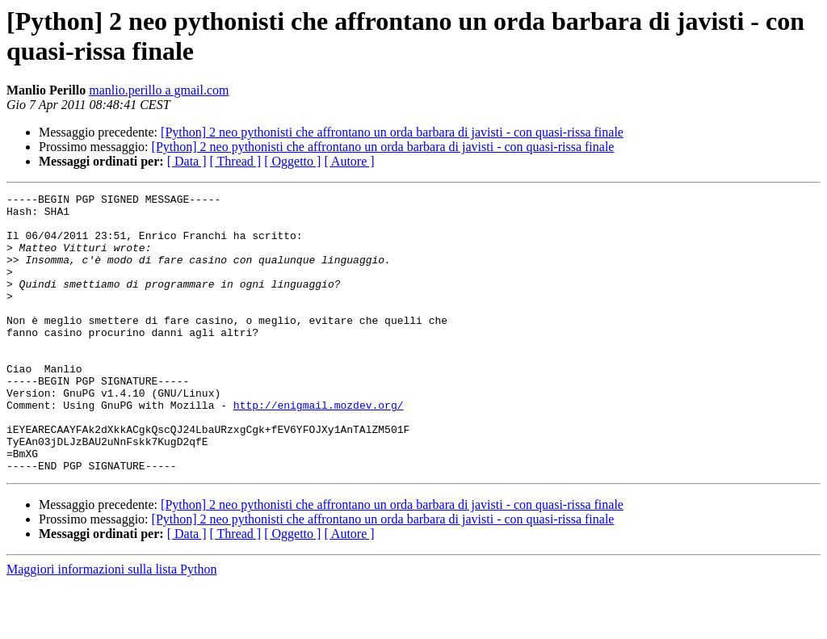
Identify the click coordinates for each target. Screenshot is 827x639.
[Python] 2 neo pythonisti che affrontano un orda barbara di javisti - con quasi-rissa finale (392, 132)
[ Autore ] (349, 161)
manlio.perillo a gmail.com (159, 90)
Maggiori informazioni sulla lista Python (111, 625)
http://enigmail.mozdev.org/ (318, 448)
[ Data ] (187, 161)
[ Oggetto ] (292, 161)
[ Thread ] (236, 161)
